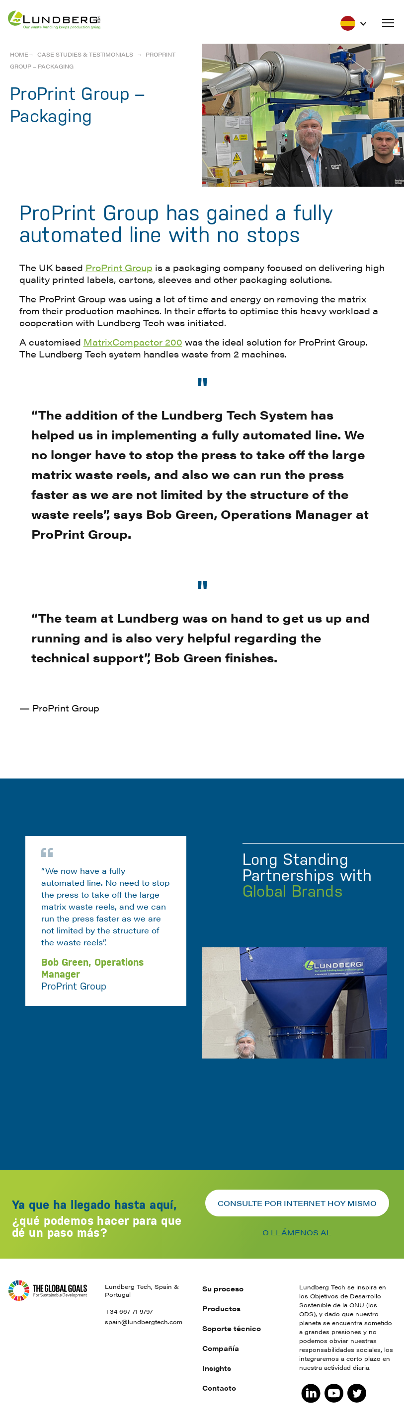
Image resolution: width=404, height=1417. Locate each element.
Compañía (220, 1348)
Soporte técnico (231, 1328)
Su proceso (222, 1288)
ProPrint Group (119, 267)
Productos (221, 1308)
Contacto (219, 1388)
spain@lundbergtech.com (143, 1321)
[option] (202, 943)
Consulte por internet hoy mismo (297, 1203)
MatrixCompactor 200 (132, 342)
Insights (216, 1368)
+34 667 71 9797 (129, 1311)
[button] (388, 23)
